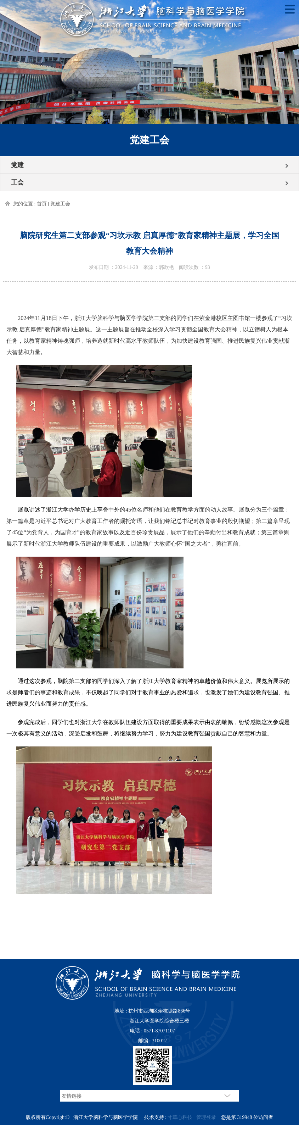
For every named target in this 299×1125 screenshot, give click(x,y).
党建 (17, 165)
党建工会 (60, 203)
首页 (42, 203)
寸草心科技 (180, 1117)
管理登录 (206, 1117)
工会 (17, 182)
